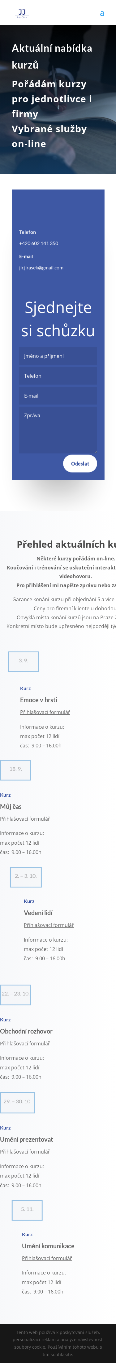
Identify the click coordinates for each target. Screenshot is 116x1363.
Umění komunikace (49, 1246)
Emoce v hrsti (39, 699)
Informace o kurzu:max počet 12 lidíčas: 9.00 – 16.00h (44, 1282)
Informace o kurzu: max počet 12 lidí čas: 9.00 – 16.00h (22, 1176)
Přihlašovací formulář (45, 712)
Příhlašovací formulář (49, 925)
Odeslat (80, 463)
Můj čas (11, 806)
